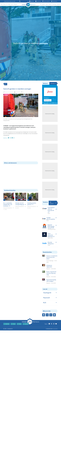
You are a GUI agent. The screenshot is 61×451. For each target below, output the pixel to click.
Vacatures (38, 1)
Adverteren (54, 1)
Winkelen (43, 4)
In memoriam (54, 4)
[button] (43, 103)
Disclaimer (25, 326)
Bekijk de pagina (48, 100)
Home (2, 4)
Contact (13, 326)
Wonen (47, 4)
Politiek (9, 4)
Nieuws (4, 4)
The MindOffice (54, 331)
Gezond (50, 4)
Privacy (19, 326)
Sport (12, 4)
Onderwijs (15, 4)
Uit (40, 4)
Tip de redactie (46, 1)
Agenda (31, 1)
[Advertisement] (20, 150)
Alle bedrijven (53, 83)
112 (6, 4)
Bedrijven (58, 4)
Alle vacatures (53, 203)
